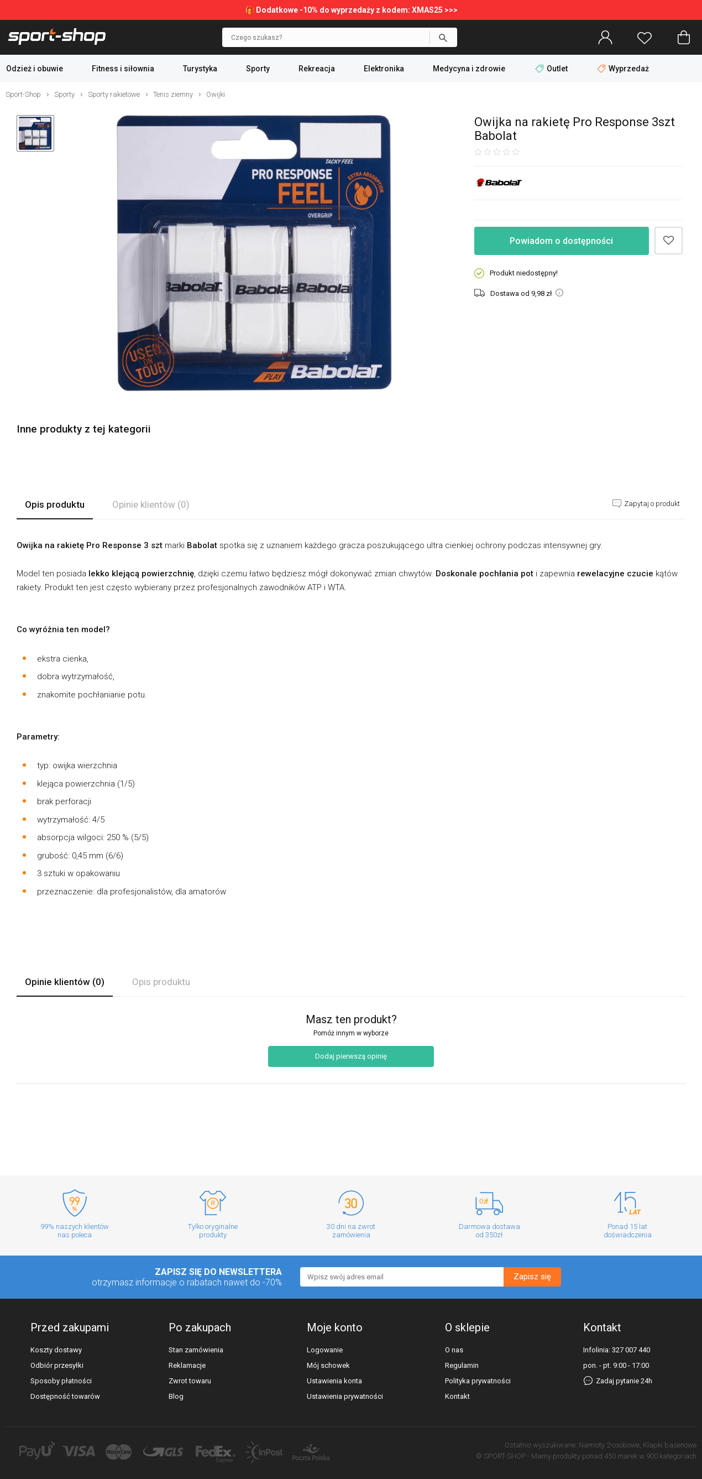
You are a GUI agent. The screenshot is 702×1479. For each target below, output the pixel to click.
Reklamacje (187, 1365)
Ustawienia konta (334, 1381)
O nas (454, 1350)
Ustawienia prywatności (345, 1396)
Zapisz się (532, 1277)
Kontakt (457, 1396)
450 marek (620, 1456)
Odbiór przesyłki (56, 1365)
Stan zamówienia (196, 1350)
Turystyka (200, 68)
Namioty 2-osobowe (609, 1445)
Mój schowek (328, 1365)
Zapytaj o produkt (651, 503)
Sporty (258, 68)
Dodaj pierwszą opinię (351, 1056)
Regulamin (462, 1365)
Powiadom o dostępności (561, 241)
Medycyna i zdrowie (469, 68)
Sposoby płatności (61, 1381)
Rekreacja (316, 68)
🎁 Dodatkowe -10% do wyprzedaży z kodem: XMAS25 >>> (351, 10)
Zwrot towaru (190, 1381)
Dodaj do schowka (668, 241)
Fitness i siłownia (123, 68)
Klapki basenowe (669, 1445)
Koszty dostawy (56, 1350)
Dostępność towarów (65, 1396)
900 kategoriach (671, 1456)
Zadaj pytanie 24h (617, 1381)
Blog (176, 1396)
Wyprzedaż (623, 68)
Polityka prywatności (478, 1381)
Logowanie (325, 1350)
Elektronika (384, 68)
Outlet (552, 68)
